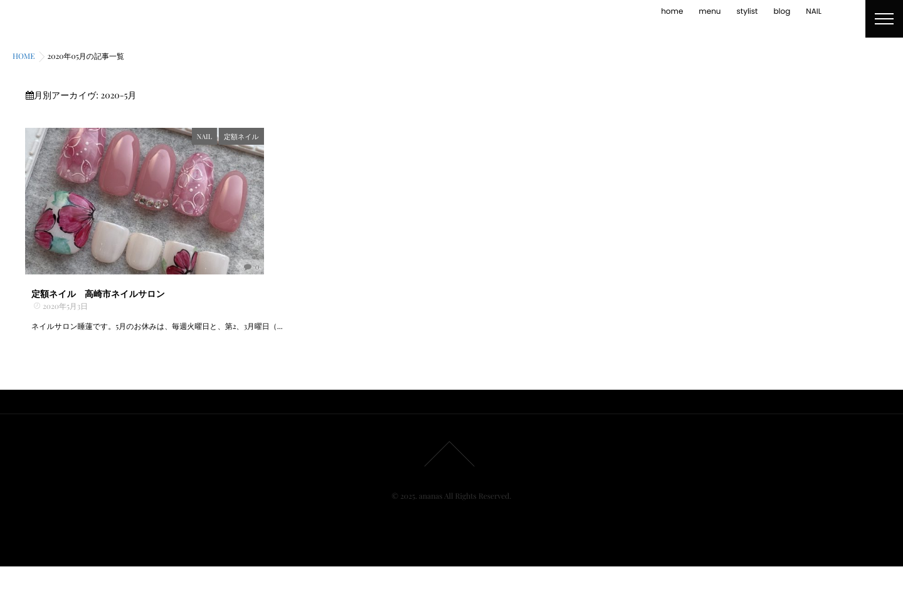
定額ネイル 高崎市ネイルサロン (98, 321)
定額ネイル (286, 136)
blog (781, 11)
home (672, 11)
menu (710, 11)
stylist (747, 11)
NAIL (813, 11)
